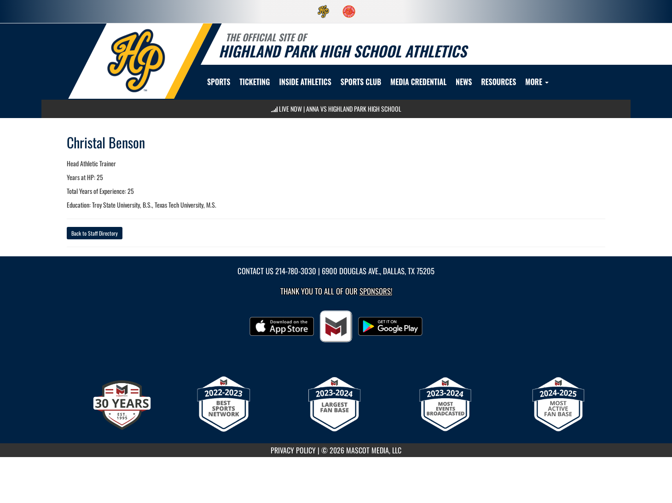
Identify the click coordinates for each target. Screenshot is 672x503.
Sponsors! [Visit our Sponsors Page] (375, 291)
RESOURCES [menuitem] (498, 81)
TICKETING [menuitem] (254, 81)
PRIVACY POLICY (293, 450)
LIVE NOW (290, 108)
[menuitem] (323, 11)
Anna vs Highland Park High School (353, 108)
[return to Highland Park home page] (136, 60)
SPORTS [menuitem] (218, 81)
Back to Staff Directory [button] (94, 233)
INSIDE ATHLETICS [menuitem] (305, 81)
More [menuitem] (537, 81)
